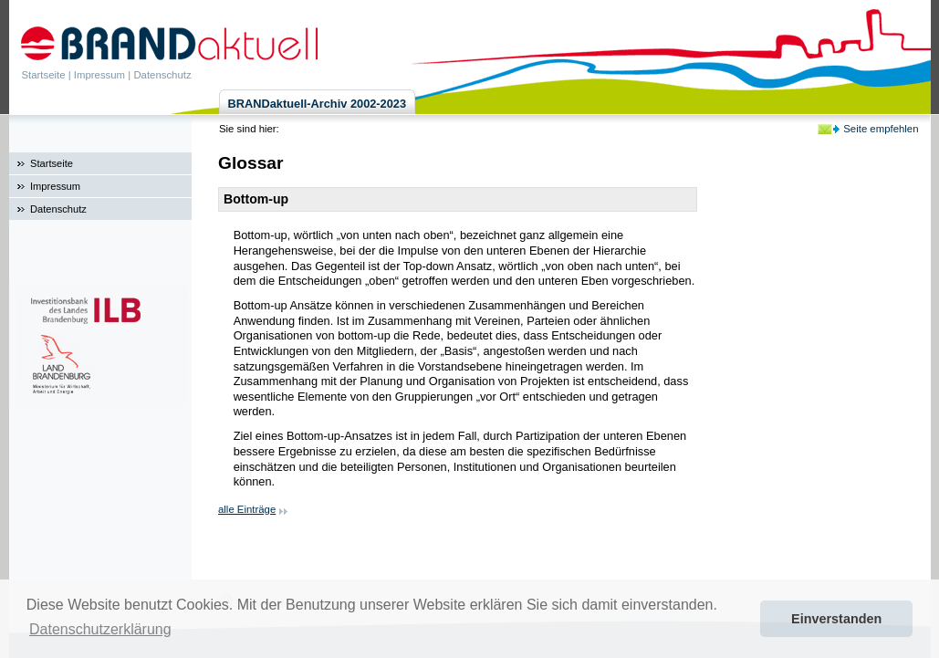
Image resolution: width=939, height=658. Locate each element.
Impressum (99, 74)
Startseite (44, 74)
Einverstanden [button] (836, 618)
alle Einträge (247, 509)
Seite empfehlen (880, 128)
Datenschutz (162, 74)
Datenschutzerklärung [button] (100, 629)
